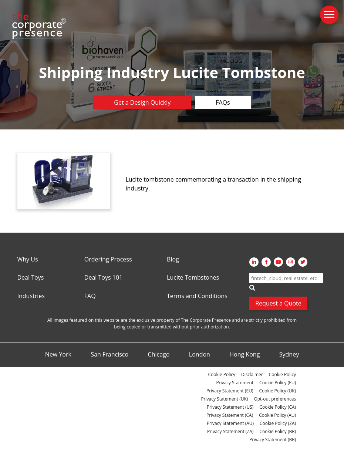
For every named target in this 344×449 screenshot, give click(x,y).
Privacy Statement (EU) (229, 391)
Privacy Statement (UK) (224, 399)
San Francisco (109, 354)
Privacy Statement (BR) (272, 439)
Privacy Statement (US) (230, 407)
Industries (31, 296)
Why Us (27, 259)
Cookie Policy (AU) (277, 415)
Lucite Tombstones (193, 277)
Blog (173, 259)
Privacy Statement (234, 382)
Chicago (159, 354)
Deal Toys (30, 277)
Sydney (289, 354)
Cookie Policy (221, 374)
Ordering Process (108, 259)
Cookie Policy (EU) (277, 382)
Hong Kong (244, 354)
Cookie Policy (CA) (277, 407)
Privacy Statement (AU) (230, 423)
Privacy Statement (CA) (229, 415)
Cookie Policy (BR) (277, 431)
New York (58, 354)
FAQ (90, 296)
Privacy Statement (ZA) (230, 431)
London (199, 354)
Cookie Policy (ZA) (278, 423)
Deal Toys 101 (103, 277)
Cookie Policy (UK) (277, 391)
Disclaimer (252, 374)
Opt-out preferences (275, 399)
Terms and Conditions (197, 296)
